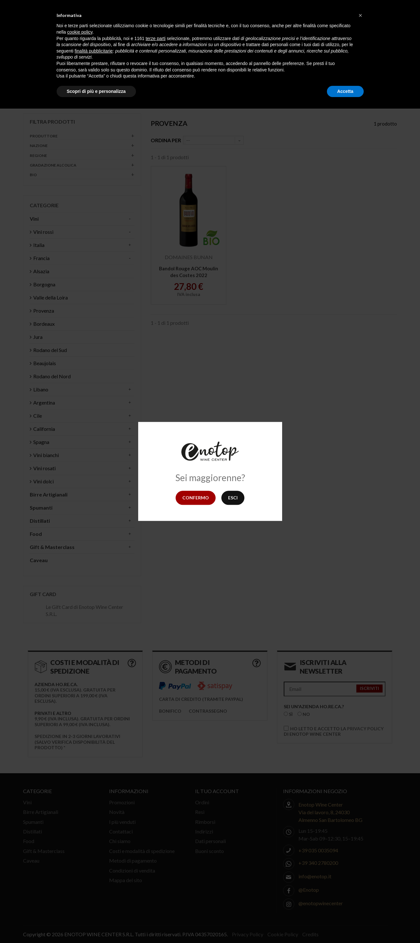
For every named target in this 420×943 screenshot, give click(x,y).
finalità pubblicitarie (94, 50)
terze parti (155, 38)
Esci (233, 497)
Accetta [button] (345, 91)
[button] (360, 15)
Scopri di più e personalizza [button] (96, 91)
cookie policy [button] (79, 32)
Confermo (195, 497)
